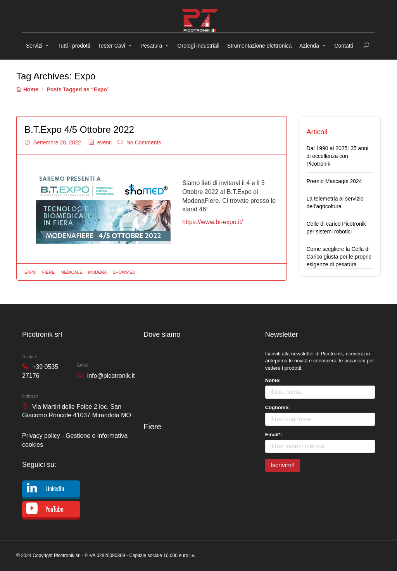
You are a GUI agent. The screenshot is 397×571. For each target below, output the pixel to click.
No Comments (143, 142)
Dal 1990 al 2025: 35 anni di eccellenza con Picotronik (338, 156)
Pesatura (151, 46)
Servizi (34, 46)
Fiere (48, 272)
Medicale (71, 272)
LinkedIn (54, 488)
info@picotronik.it (111, 375)
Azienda (309, 46)
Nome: (273, 380)
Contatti (343, 46)
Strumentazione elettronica (259, 46)
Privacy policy (41, 435)
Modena (97, 272)
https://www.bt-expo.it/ (212, 222)
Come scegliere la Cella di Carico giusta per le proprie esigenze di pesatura (339, 256)
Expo (30, 272)
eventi (104, 142)
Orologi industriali (198, 46)
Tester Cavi (111, 46)
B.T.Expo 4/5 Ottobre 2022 (79, 129)
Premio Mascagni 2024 (334, 181)
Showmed (124, 272)
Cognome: (277, 407)
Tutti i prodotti (73, 46)
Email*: (273, 434)
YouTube (54, 509)
